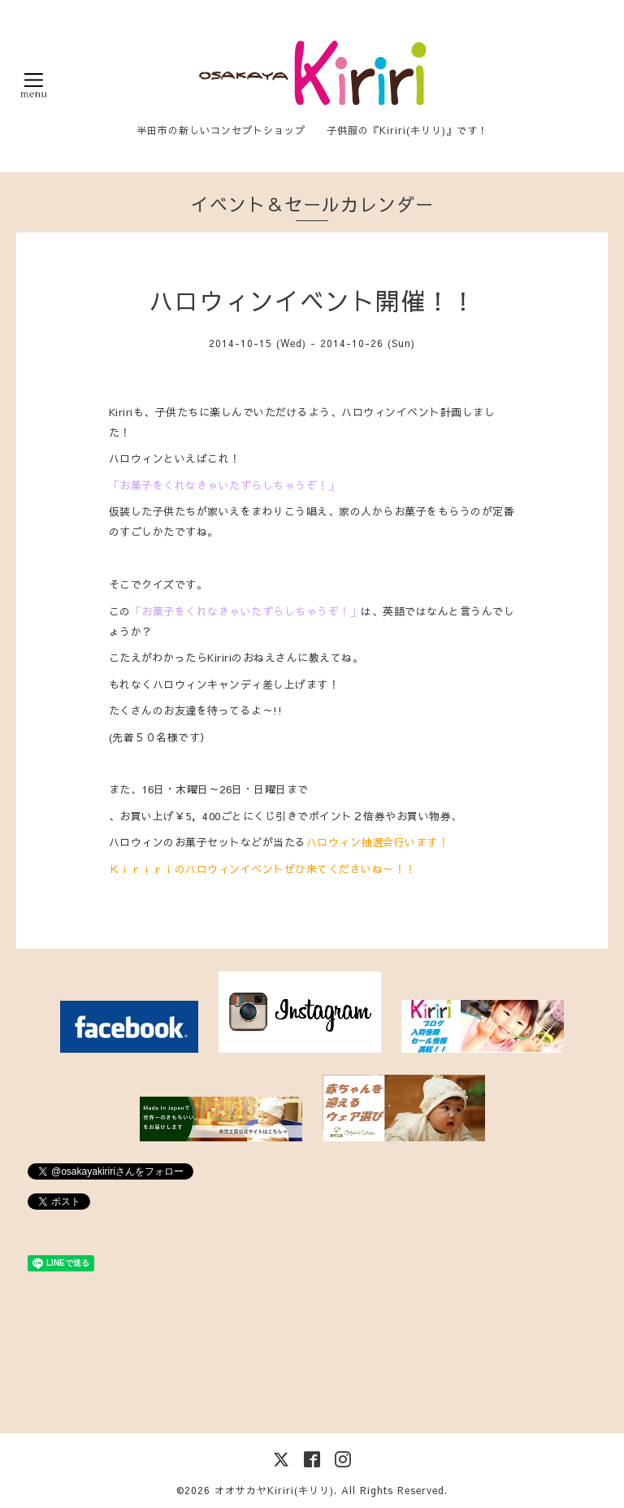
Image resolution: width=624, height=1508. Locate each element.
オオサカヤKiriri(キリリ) (274, 1490)
